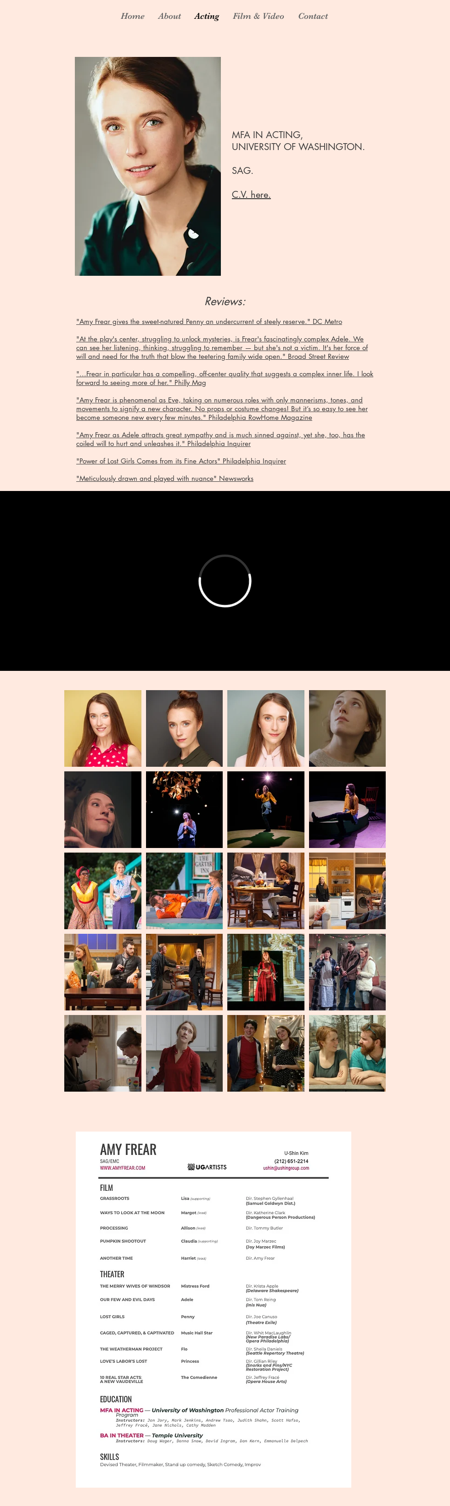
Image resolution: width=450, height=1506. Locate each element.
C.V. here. (251, 195)
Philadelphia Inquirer (219, 443)
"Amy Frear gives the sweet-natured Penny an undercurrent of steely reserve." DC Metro (209, 321)
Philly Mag (190, 382)
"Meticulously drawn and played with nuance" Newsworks (164, 478)
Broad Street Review (318, 356)
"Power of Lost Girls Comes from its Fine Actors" (149, 461)
